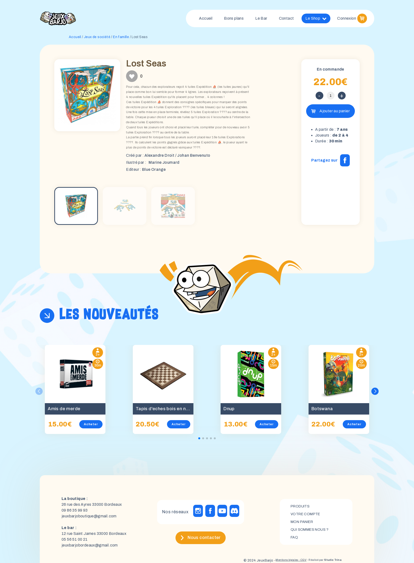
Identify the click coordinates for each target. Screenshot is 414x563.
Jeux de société (97, 39)
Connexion (346, 19)
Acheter (91, 426)
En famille (121, 39)
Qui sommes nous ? (312, 532)
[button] (375, 393)
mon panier (304, 524)
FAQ (295, 540)
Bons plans (234, 19)
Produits (301, 507)
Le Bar (261, 19)
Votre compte (307, 516)
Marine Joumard (164, 164)
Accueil (205, 19)
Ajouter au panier (334, 113)
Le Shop (315, 19)
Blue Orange (154, 171)
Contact (286, 19)
